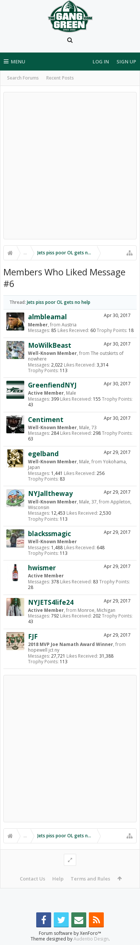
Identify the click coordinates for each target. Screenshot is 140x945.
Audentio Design (91, 939)
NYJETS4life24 (51, 602)
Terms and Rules (90, 878)
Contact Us (32, 878)
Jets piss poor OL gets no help (58, 302)
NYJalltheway (50, 493)
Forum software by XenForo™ (70, 933)
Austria (69, 325)
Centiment (45, 419)
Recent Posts (60, 78)
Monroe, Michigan (96, 610)
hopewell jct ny (43, 650)
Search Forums (23, 78)
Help (57, 878)
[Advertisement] (70, 165)
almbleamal (47, 316)
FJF (33, 636)
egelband (43, 453)
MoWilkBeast (49, 345)
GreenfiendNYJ (52, 384)
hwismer (42, 567)
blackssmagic (49, 533)
